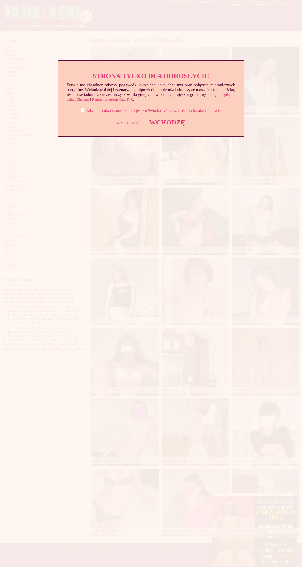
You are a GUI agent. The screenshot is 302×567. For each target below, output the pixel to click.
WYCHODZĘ (129, 123)
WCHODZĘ (167, 122)
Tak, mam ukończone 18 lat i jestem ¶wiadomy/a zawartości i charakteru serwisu (154, 110)
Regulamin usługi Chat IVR (112, 99)
